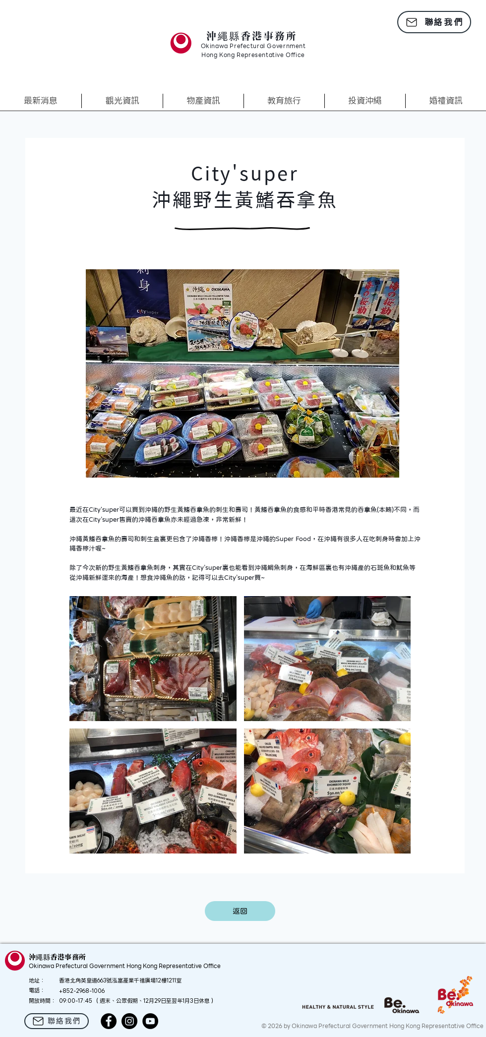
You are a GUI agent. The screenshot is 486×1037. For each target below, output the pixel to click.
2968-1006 (90, 990)
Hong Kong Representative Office (253, 56)
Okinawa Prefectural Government (253, 47)
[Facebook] (109, 1021)
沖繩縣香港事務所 (252, 36)
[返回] (240, 911)
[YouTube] (150, 1021)
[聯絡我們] (434, 22)
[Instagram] (129, 1021)
